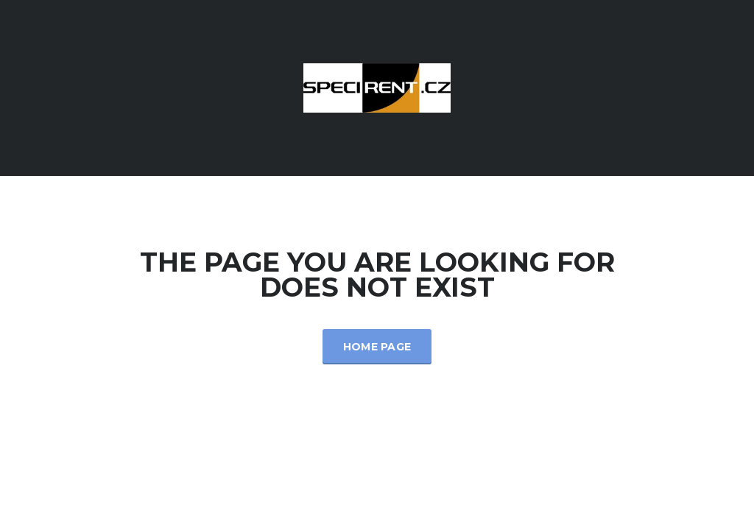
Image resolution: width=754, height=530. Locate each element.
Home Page (377, 346)
